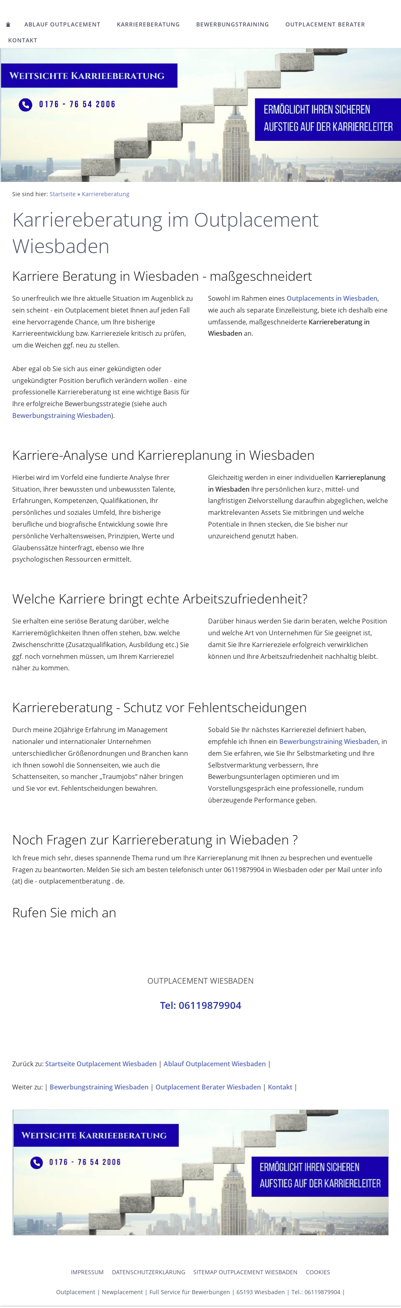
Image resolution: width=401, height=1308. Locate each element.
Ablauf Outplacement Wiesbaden (215, 1063)
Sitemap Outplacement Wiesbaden (245, 1272)
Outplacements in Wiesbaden (332, 298)
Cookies (318, 1272)
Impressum (87, 1272)
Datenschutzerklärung (148, 1272)
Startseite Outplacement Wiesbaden (101, 1063)
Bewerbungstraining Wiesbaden (61, 415)
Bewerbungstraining (232, 24)
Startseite (63, 194)
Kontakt (22, 40)
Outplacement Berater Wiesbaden (208, 1087)
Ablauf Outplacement (62, 24)
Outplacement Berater (325, 24)
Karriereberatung (148, 24)
